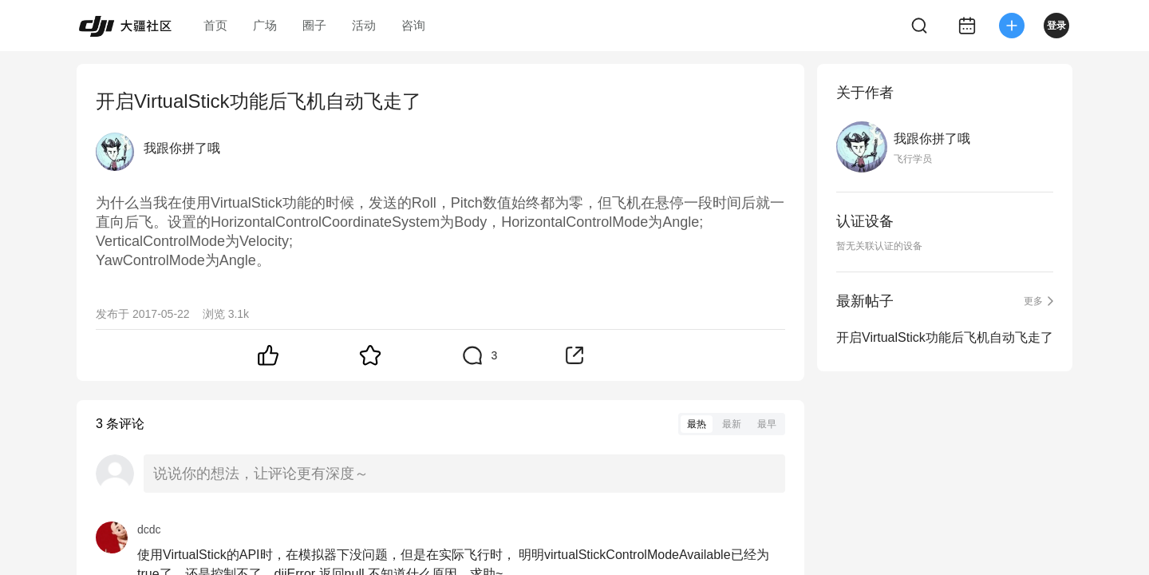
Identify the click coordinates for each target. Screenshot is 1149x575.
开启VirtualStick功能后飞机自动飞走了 (944, 337)
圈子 (314, 25)
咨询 (413, 25)
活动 (364, 25)
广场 (265, 25)
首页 (215, 25)
